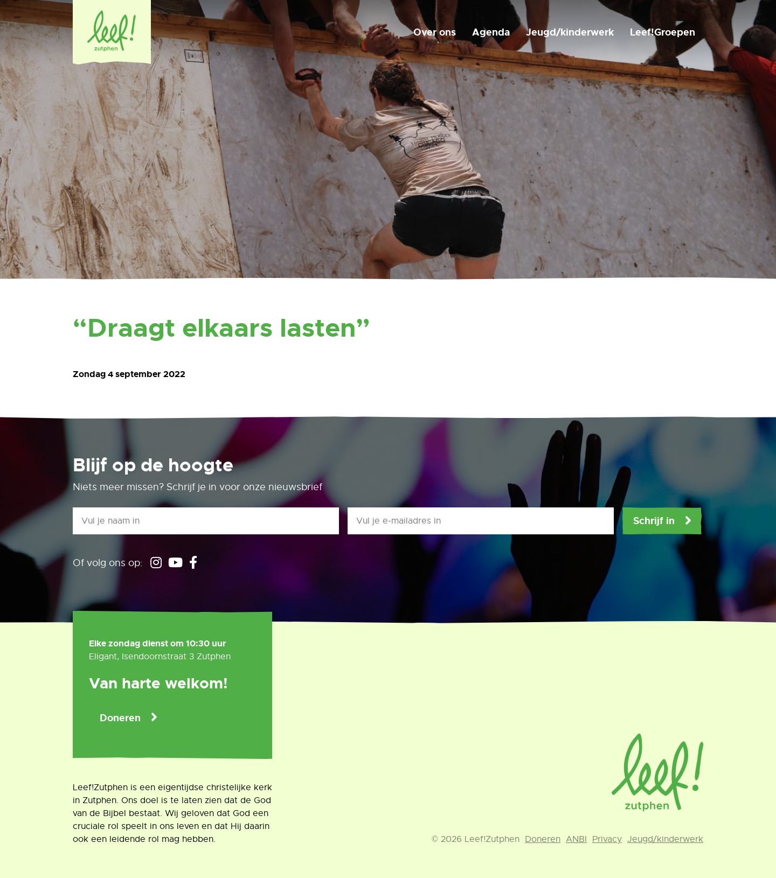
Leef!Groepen (662, 32)
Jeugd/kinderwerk (570, 32)
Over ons (434, 32)
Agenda (491, 32)
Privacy (607, 839)
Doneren (120, 718)
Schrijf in (654, 520)
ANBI (576, 839)
